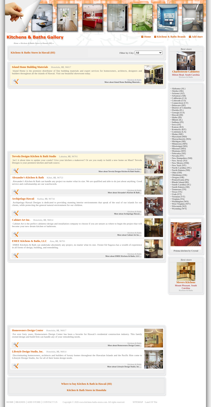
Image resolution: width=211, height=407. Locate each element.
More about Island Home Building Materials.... (123, 82)
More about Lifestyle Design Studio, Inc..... (124, 367)
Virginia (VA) (178, 199)
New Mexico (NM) (180, 163)
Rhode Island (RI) (180, 182)
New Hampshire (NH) (182, 158)
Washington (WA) (180, 201)
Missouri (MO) (179, 148)
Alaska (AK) (178, 91)
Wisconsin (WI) (179, 206)
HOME (10, 402)
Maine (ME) (177, 134)
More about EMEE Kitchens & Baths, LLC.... (124, 256)
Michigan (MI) (179, 141)
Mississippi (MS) (179, 146)
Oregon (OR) (178, 177)
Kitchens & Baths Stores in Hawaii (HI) (36, 43)
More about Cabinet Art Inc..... (129, 235)
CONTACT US (50, 402)
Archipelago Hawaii (23, 198)
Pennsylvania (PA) (180, 180)
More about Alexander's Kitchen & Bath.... (125, 192)
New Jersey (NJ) (179, 160)
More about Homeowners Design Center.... (125, 345)
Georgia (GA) (178, 112)
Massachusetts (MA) (181, 139)
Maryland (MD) (179, 136)
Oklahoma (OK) (179, 175)
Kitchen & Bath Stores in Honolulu (86, 390)
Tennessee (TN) (179, 189)
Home (147, 36)
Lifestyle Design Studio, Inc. (27, 351)
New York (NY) (179, 165)
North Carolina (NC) (181, 168)
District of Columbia (181, 108)
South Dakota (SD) (181, 187)
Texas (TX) (177, 192)
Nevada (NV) (178, 156)
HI (62, 67)
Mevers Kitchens (185, 282)
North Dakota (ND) (181, 170)
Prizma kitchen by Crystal (186, 250)
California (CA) (179, 98)
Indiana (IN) (178, 122)
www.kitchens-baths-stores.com (93, 402)
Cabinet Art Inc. (21, 219)
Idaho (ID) (177, 117)
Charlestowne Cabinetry (186, 71)
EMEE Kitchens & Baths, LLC (29, 241)
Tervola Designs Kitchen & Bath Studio (34, 156)
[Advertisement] (85, 120)
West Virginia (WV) (181, 204)
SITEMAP (138, 402)
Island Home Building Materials (30, 67)
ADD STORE (34, 402)
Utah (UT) (177, 194)
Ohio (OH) (177, 172)
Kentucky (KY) (179, 129)
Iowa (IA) (176, 124)
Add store (197, 36)
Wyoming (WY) (179, 208)
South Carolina (192, 74)
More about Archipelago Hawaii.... (128, 214)
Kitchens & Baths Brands (171, 36)
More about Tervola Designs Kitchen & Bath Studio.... (120, 171)
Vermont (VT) (178, 196)
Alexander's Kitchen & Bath (28, 177)
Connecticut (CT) (180, 103)
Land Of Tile (151, 402)
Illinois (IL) (177, 120)
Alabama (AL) (178, 88)
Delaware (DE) (179, 105)
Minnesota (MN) (179, 144)
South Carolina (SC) (181, 184)
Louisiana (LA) (179, 132)
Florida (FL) (178, 110)
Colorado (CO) (179, 100)
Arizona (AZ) (178, 93)
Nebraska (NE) (179, 153)
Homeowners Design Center (27, 330)
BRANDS (20, 402)
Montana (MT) (179, 151)
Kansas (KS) (178, 127)
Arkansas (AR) (179, 96)
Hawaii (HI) (177, 115)
